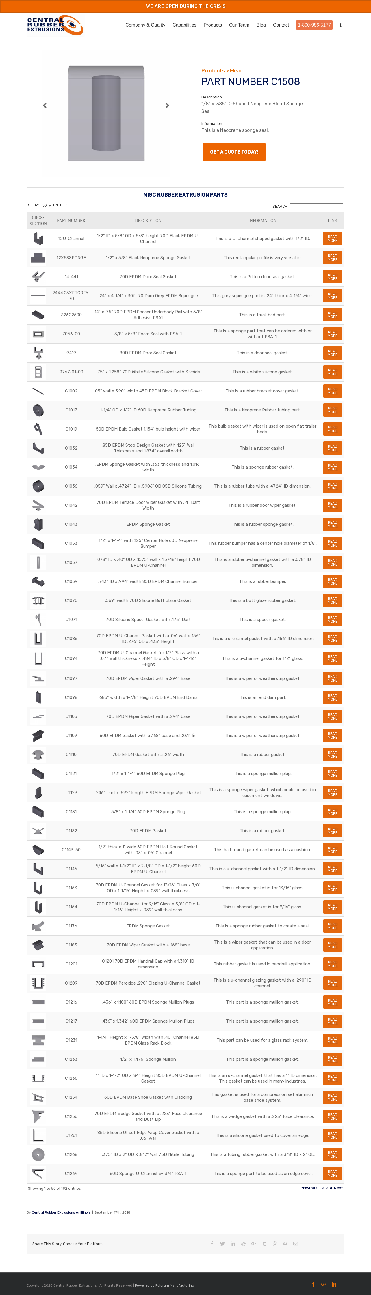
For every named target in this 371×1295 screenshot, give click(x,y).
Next (338, 1188)
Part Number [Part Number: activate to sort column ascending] (71, 220)
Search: (307, 206)
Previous (308, 1188)
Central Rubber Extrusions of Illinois (61, 1212)
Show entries (48, 205)
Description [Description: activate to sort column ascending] (148, 220)
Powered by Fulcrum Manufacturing (164, 1285)
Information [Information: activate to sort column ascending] (262, 220)
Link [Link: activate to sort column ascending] (332, 220)
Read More (332, 239)
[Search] (342, 25)
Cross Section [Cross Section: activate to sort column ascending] (38, 221)
